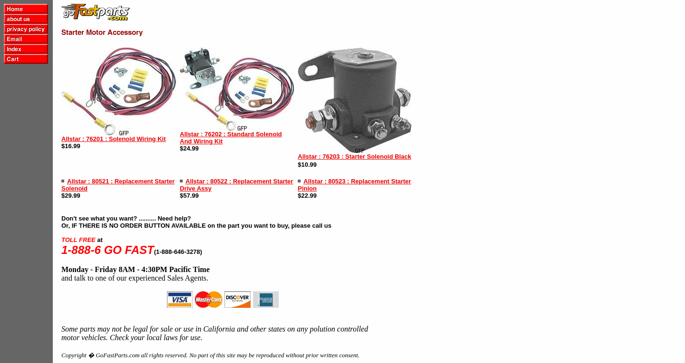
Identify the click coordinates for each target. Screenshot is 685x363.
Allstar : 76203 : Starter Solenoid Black (354, 156)
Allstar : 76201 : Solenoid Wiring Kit (113, 138)
